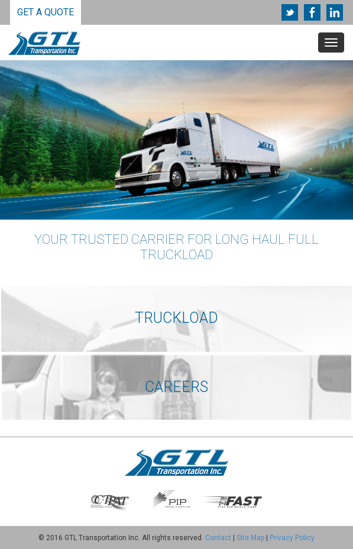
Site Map (250, 538)
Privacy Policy (292, 538)
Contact (218, 538)
